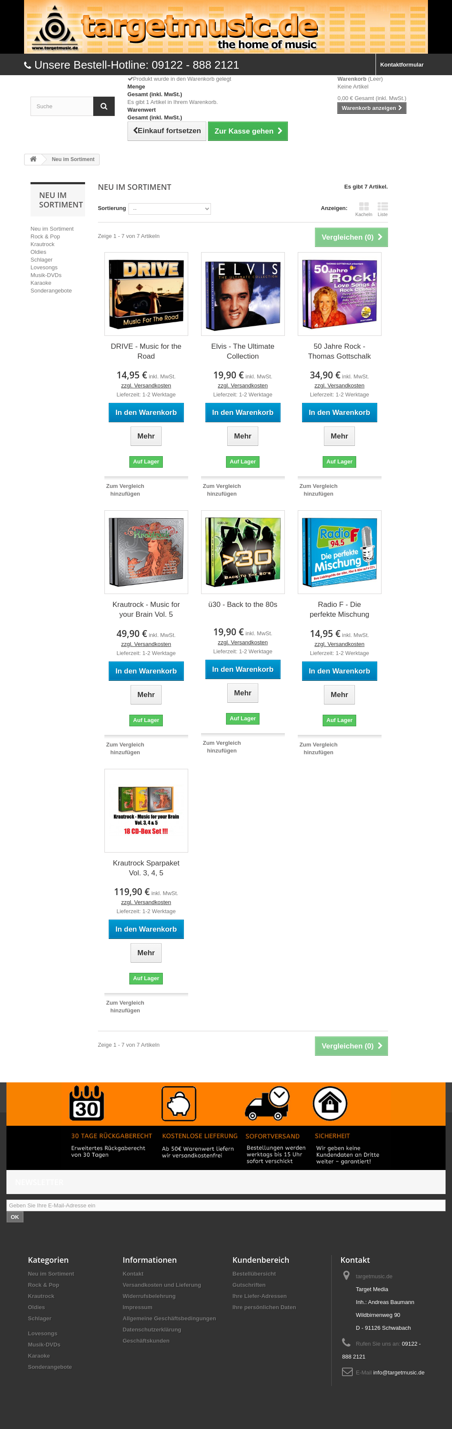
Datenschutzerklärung (152, 1329)
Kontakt (133, 1274)
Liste (383, 209)
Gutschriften (249, 1285)
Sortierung (112, 208)
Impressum (138, 1307)
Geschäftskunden (146, 1341)
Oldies (38, 252)
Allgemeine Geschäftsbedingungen (169, 1318)
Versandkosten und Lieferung (162, 1285)
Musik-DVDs (46, 275)
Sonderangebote (51, 290)
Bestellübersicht (254, 1274)
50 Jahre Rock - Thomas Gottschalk (339, 351)
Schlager (41, 259)
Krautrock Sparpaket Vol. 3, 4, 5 (146, 868)
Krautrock (43, 244)
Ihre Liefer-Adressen (259, 1296)
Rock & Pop (45, 236)
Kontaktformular (402, 64)
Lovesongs (44, 267)
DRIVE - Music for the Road (146, 351)
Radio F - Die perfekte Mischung (340, 609)
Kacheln (364, 209)
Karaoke (41, 283)
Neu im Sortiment (52, 228)
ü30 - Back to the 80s (243, 604)
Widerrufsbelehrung (149, 1296)
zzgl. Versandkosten (146, 385)
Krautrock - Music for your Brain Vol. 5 (146, 609)
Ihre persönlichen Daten (264, 1307)
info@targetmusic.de (399, 1372)
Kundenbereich (260, 1260)
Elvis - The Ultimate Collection (243, 351)
